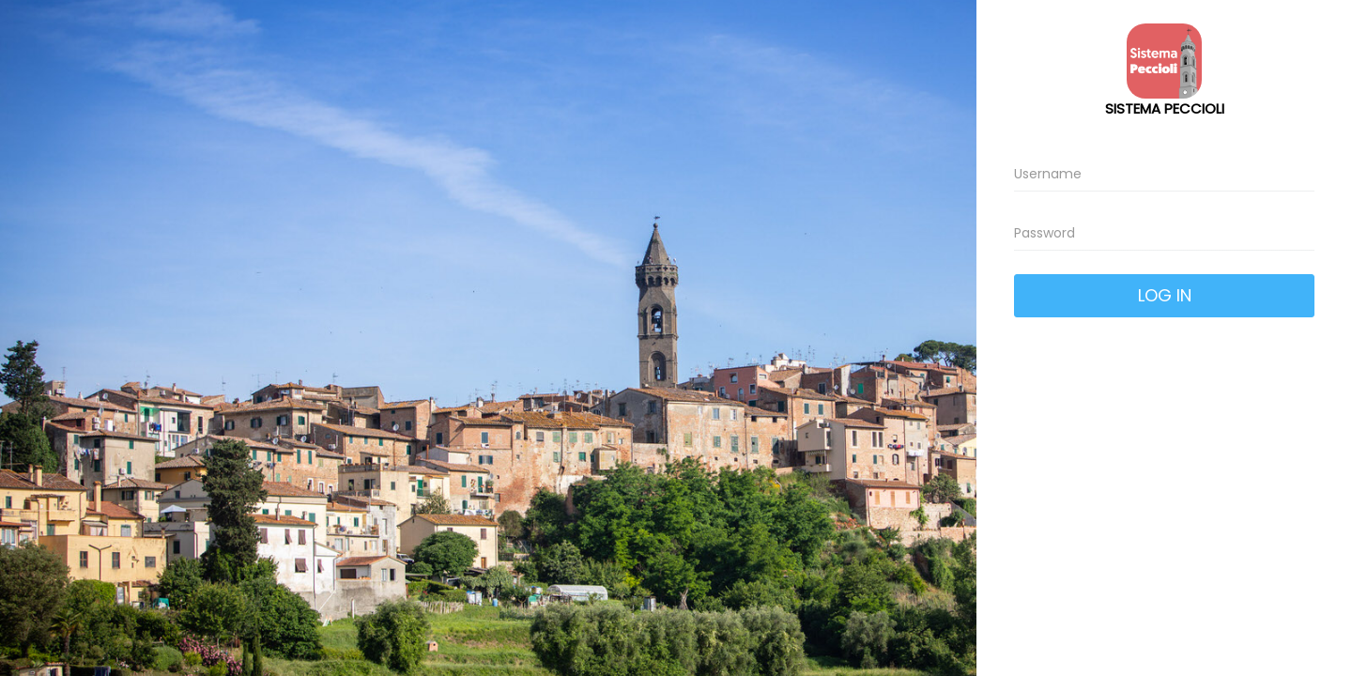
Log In (1164, 295)
